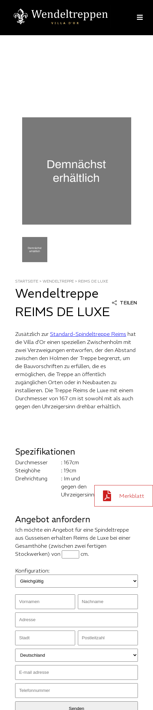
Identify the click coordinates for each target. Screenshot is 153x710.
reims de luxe (93, 281)
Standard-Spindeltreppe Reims (88, 334)
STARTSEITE (26, 281)
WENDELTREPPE (58, 281)
